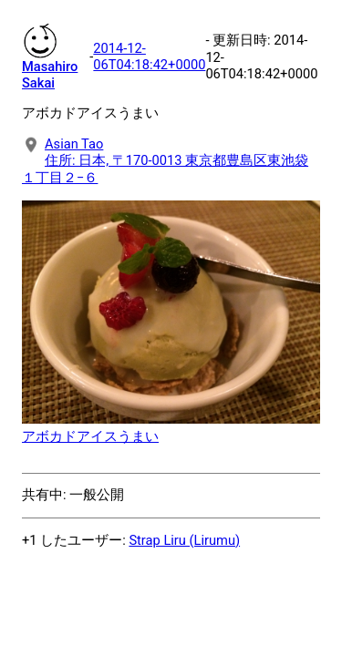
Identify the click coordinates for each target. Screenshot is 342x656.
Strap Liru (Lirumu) (184, 540)
